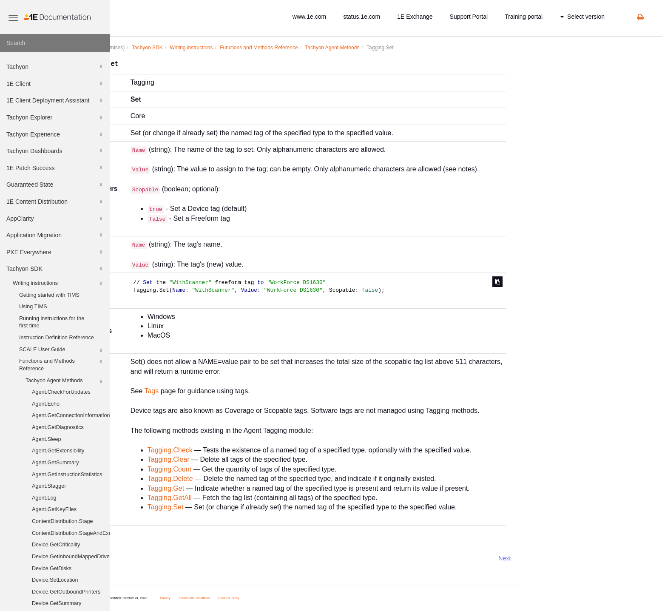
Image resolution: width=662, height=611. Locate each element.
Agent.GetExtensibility (58, 451)
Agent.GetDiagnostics (58, 427)
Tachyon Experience (55, 134)
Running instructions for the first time (51, 322)
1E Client (55, 83)
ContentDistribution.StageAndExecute (71, 533)
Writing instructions (58, 284)
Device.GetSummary (56, 603)
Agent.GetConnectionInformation (71, 415)
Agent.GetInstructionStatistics (67, 474)
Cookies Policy (275, 598)
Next (552, 558)
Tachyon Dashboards (55, 151)
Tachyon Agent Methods (65, 381)
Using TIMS (33, 307)
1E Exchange (414, 16)
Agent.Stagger (49, 486)
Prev (133, 558)
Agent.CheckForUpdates (61, 392)
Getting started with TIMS (49, 295)
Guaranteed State (55, 184)
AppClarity (55, 218)
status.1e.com (361, 16)
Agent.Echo (46, 404)
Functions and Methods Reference (61, 364)
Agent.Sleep (46, 439)
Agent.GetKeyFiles (54, 509)
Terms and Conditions (241, 598)
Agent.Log (44, 498)
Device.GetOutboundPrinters (66, 592)
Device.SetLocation (55, 580)
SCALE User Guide (61, 350)
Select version (582, 16)
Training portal (524, 16)
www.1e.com (309, 16)
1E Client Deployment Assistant (55, 100)
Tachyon (55, 66)
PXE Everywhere (55, 252)
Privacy (212, 598)
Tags (198, 391)
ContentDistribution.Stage (62, 521)
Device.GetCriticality (56, 545)
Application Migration (55, 235)
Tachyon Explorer (55, 117)
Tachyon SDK (55, 268)
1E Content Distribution (55, 201)
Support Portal (469, 16)
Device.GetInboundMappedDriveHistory (71, 557)
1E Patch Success (55, 168)
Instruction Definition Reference (56, 338)
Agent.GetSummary (55, 463)
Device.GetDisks (51, 568)
